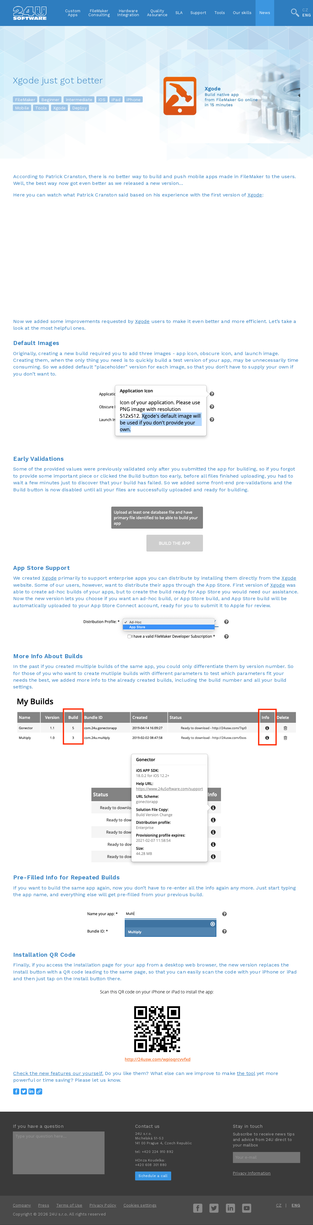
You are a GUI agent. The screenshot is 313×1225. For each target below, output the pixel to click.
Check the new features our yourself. (58, 1073)
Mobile (22, 107)
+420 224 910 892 (157, 1152)
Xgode (59, 107)
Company (22, 1205)
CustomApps (72, 13)
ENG (306, 15)
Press (43, 1205)
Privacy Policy (103, 1205)
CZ (305, 11)
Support (198, 12)
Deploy (79, 107)
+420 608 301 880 (151, 1165)
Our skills (242, 12)
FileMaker (25, 99)
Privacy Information (252, 1173)
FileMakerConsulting (99, 13)
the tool (246, 1073)
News (265, 12)
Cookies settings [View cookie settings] (139, 1205)
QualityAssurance (157, 13)
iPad (116, 99)
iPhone (134, 99)
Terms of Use (69, 1205)
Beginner (50, 99)
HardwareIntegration (128, 13)
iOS (101, 99)
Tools (219, 12)
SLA (179, 12)
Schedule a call (153, 1176)
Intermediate (79, 99)
